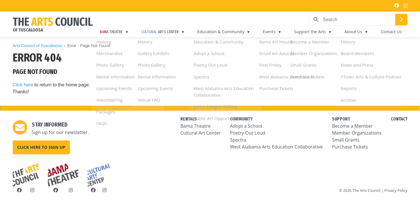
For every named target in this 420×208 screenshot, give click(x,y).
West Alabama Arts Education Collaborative (276, 147)
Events (276, 31)
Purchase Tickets (350, 147)
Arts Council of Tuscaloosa (37, 45)
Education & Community (230, 31)
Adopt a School (246, 126)
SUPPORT (341, 119)
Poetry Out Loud (247, 133)
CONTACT (399, 119)
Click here (23, 84)
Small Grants (345, 140)
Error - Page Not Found (89, 45)
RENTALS (188, 119)
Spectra (238, 140)
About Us (356, 31)
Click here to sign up (41, 147)
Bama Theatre (195, 126)
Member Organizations (356, 133)
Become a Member (352, 126)
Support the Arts (315, 31)
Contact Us (392, 31)
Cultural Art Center (200, 133)
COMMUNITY (241, 119)
